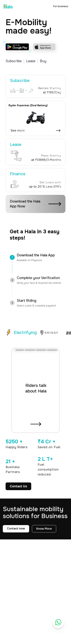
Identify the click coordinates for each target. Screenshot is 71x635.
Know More (44, 529)
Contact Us (18, 486)
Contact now (16, 528)
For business (60, 6)
